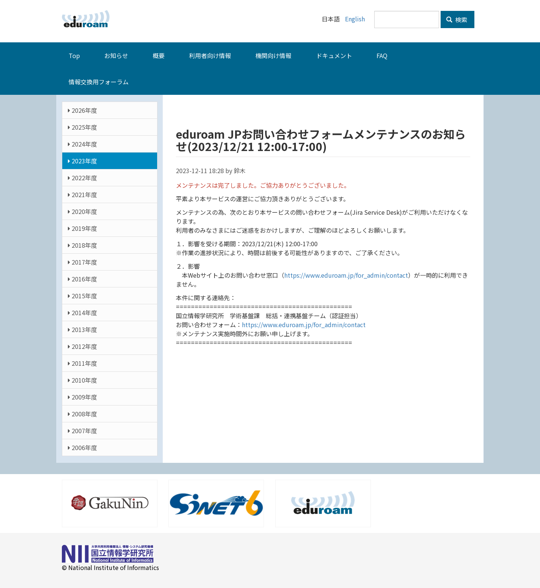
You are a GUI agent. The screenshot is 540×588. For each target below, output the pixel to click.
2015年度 (82, 295)
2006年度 (82, 447)
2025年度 (82, 126)
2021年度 (82, 194)
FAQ (381, 55)
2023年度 (82, 160)
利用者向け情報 (210, 55)
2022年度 (82, 177)
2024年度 (82, 143)
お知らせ (116, 55)
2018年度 (82, 244)
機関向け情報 (273, 55)
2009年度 (82, 396)
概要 (159, 55)
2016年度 (82, 278)
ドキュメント (334, 55)
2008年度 (82, 413)
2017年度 (82, 261)
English (355, 18)
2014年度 (82, 312)
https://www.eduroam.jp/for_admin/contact (346, 274)
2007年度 (82, 430)
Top (74, 55)
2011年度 (82, 362)
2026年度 (82, 109)
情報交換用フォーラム (99, 81)
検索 (456, 19)
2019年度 (82, 227)
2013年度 (82, 329)
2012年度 (82, 345)
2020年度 (82, 210)
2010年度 (82, 379)
